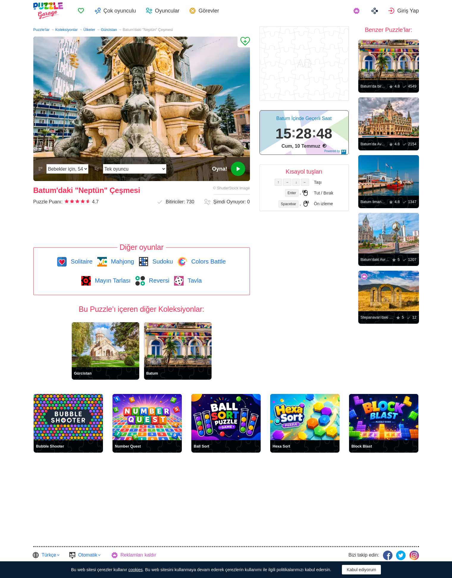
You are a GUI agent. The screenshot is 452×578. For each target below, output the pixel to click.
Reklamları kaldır (138, 554)
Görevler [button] (208, 11)
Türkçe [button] (49, 554)
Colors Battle (208, 261)
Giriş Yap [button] (408, 11)
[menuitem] (81, 11)
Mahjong (121, 261)
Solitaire (81, 261)
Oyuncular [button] (167, 11)
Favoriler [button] (81, 11)
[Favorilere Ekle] (243, 42)
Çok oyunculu (120, 11)
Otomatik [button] (87, 554)
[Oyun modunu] (134, 169)
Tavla (194, 280)
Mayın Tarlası (112, 280)
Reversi (158, 280)
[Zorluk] (67, 169)
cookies (135, 569)
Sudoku (162, 261)
